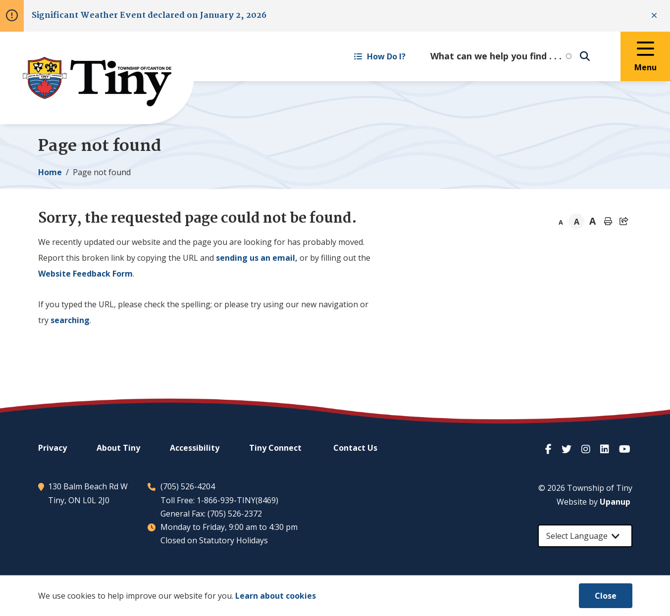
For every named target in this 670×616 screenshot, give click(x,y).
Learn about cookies (275, 595)
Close (606, 595)
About (118, 447)
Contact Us (355, 447)
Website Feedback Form (85, 273)
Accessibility (194, 447)
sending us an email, (257, 257)
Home (50, 172)
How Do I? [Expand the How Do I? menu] (380, 56)
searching (70, 320)
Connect (275, 447)
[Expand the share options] (624, 221)
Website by (593, 501)
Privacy (52, 447)
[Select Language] (585, 535)
